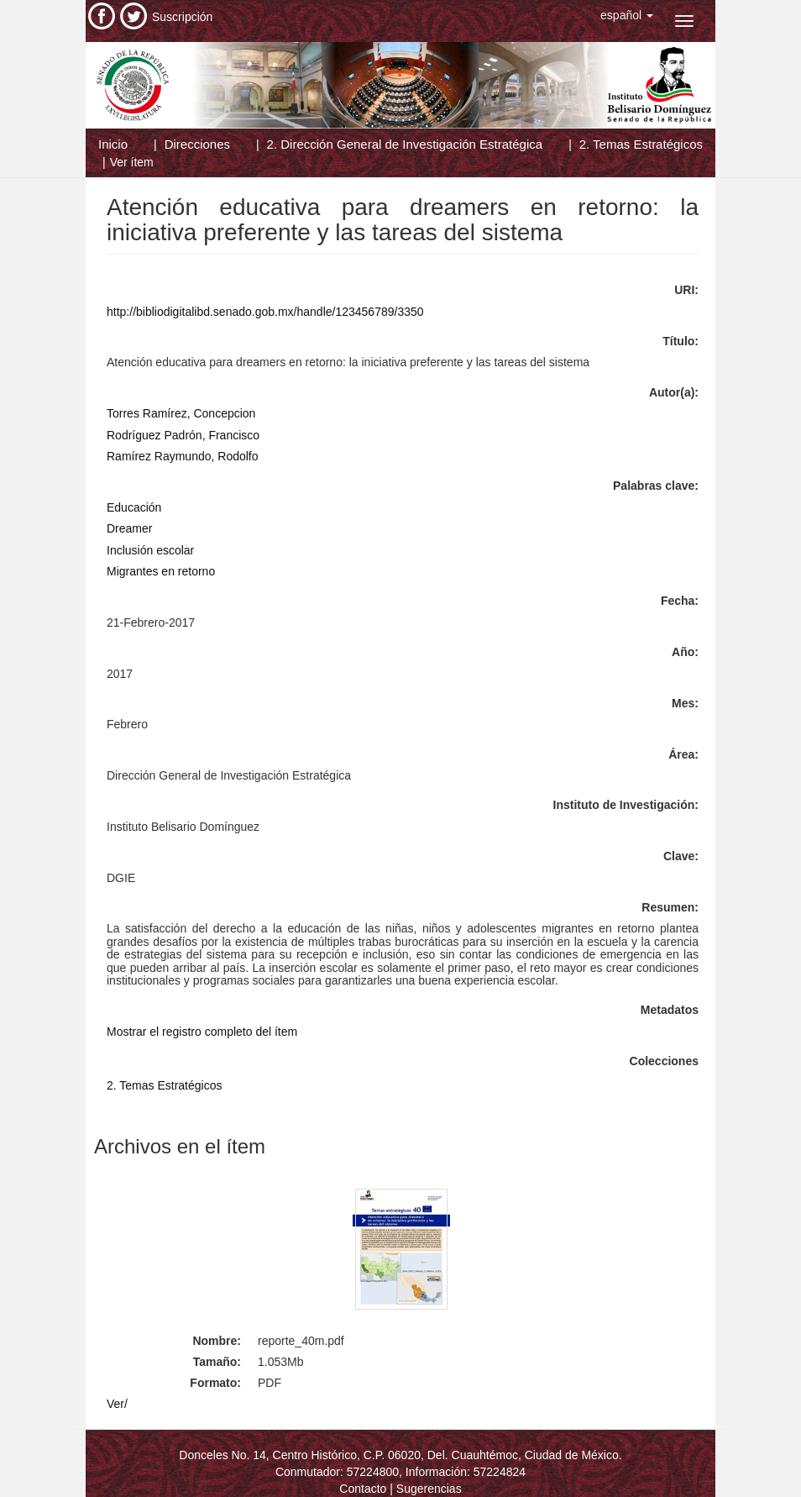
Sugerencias (429, 1488)
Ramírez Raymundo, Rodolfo (183, 456)
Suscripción (182, 17)
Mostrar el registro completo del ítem (202, 1031)
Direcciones (197, 144)
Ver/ (117, 1403)
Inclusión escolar (150, 550)
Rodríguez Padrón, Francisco (183, 435)
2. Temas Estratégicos (641, 144)
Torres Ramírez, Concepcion (181, 413)
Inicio (113, 144)
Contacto (362, 1488)
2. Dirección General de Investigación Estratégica (405, 144)
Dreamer (129, 528)
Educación (134, 507)
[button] (627, 15)
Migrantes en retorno (161, 571)
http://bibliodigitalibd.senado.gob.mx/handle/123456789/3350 (265, 311)
